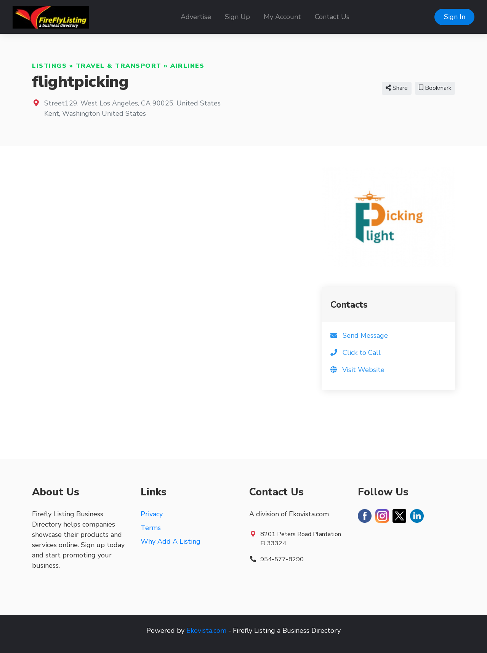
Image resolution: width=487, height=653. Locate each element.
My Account (282, 16)
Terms (151, 527)
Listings (49, 66)
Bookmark (435, 88)
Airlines (187, 66)
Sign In (454, 16)
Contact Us (332, 16)
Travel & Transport (119, 66)
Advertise (196, 16)
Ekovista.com (206, 630)
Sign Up (237, 16)
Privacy (152, 514)
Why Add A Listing (170, 541)
